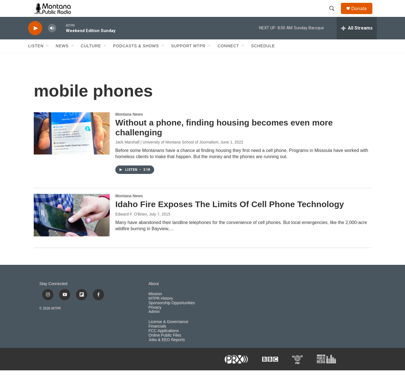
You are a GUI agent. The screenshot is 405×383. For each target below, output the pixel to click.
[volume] (52, 41)
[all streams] (357, 41)
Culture (91, 58)
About (153, 296)
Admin (154, 324)
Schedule (263, 58)
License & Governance (168, 334)
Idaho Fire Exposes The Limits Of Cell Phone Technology (229, 216)
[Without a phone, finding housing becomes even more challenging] (72, 146)
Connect (228, 58)
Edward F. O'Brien (131, 227)
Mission (155, 306)
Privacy (154, 320)
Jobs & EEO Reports (166, 352)
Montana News (129, 127)
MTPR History (160, 311)
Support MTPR (188, 58)
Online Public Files (164, 348)
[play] (35, 41)
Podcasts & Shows (136, 58)
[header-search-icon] (334, 14)
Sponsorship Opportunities (171, 315)
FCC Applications (163, 343)
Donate (362, 15)
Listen (36, 58)
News (62, 58)
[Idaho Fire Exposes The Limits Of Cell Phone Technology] (72, 228)
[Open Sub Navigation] (48, 58)
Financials (157, 339)
